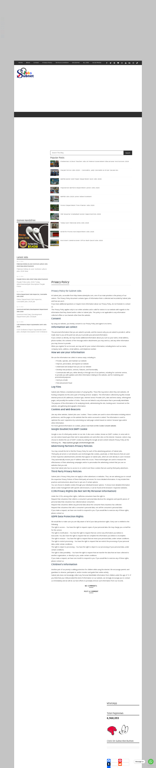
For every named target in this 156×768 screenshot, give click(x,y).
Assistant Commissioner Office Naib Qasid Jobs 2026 (82, 232)
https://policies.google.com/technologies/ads (67, 472)
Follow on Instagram (123, 329)
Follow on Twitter (123, 320)
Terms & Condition (62, 63)
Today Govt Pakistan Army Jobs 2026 (75, 214)
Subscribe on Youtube (123, 333)
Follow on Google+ (123, 324)
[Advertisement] (65, 15)
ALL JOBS (86, 63)
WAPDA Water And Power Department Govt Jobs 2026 (81, 170)
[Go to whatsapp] (151, 761)
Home (21, 63)
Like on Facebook (123, 315)
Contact (36, 63)
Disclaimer (76, 63)
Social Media (97, 63)
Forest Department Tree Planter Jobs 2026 (78, 196)
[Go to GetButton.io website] (150, 765)
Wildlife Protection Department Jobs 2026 (77, 223)
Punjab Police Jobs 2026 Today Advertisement (32, 270)
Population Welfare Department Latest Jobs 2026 (80, 179)
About (28, 63)
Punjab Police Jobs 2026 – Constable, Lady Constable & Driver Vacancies (127, 360)
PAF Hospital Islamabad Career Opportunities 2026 (81, 205)
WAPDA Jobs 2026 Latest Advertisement (76, 188)
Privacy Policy (47, 63)
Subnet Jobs (34, 727)
